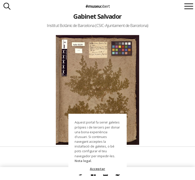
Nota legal (83, 160)
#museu (97, 6)
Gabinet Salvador (97, 16)
